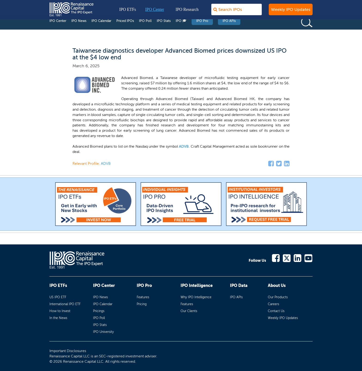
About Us (277, 285)
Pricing (142, 304)
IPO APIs (229, 30)
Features (143, 297)
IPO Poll (145, 30)
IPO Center (154, 11)
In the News (58, 318)
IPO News (78, 30)
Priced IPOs (125, 30)
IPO (181, 30)
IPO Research (187, 11)
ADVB (184, 146)
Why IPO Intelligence (196, 297)
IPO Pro (202, 30)
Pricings (98, 311)
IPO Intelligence (197, 285)
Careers (273, 304)
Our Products (278, 297)
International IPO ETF (65, 304)
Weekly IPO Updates (290, 11)
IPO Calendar (101, 30)
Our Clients (189, 311)
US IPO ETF (57, 297)
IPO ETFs (127, 11)
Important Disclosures (67, 351)
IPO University (103, 332)
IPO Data (238, 285)
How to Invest (59, 311)
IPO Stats (164, 30)
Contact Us (276, 311)
